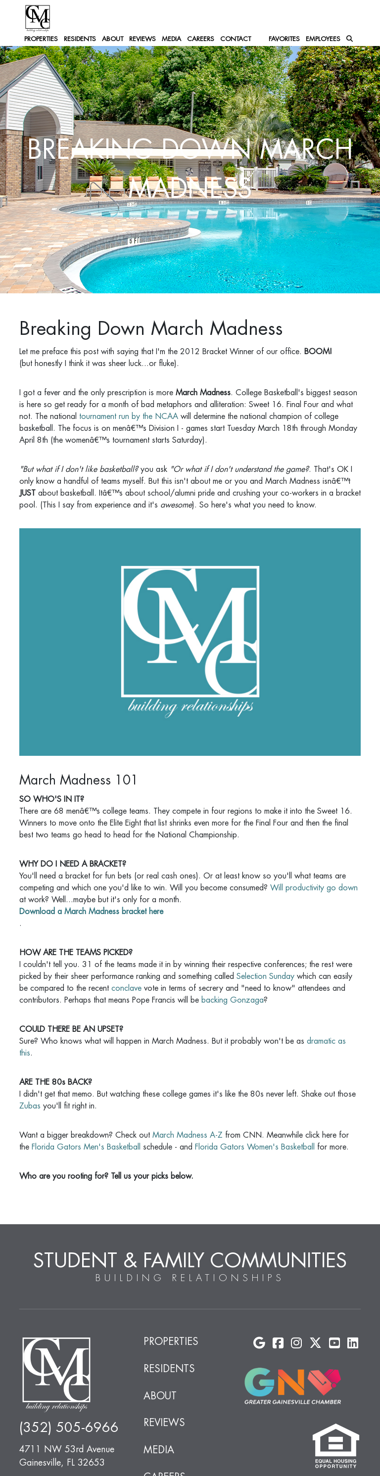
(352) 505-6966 (69, 1427)
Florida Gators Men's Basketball (86, 1147)
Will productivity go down (314, 888)
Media (171, 39)
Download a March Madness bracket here (91, 912)
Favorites (284, 39)
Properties (41, 39)
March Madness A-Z (187, 1135)
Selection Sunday (265, 976)
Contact (235, 39)
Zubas (30, 1106)
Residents (80, 39)
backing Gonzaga (232, 1000)
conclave (126, 988)
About (112, 39)
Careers (200, 39)
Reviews (142, 39)
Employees (323, 39)
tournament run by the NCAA (128, 416)
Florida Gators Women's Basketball (255, 1147)
